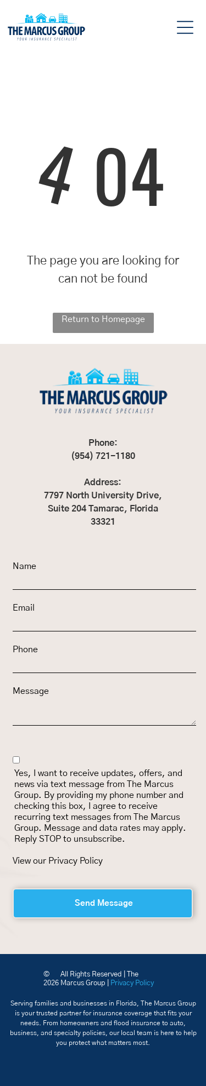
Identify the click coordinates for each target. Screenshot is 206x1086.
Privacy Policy (75, 861)
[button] (185, 27)
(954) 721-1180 (103, 456)
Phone (25, 649)
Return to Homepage (103, 319)
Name (24, 566)
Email (24, 608)
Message (31, 691)
